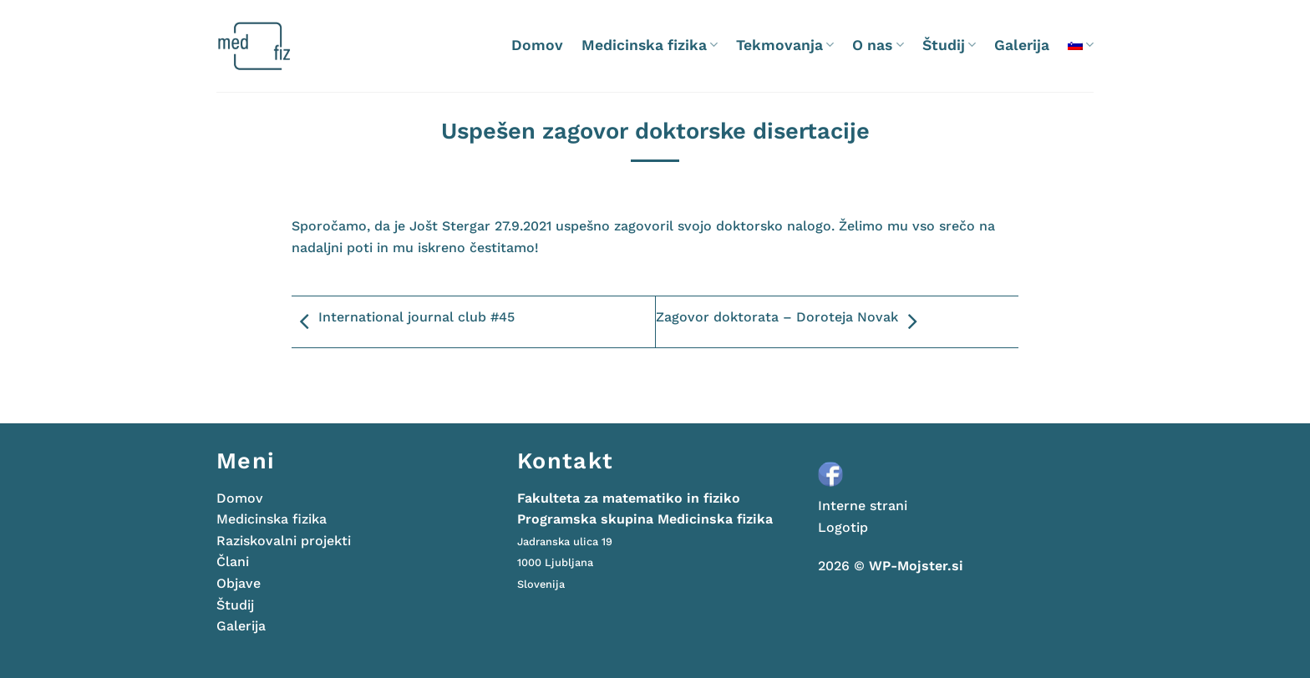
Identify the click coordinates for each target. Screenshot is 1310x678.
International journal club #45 (403, 322)
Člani (232, 561)
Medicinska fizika (649, 45)
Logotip (843, 527)
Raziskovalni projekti (283, 541)
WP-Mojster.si (916, 566)
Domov (537, 45)
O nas (877, 45)
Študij (949, 45)
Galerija (1021, 45)
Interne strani (862, 506)
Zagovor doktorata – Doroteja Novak (790, 322)
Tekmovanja (785, 45)
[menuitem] (1081, 44)
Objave (238, 583)
